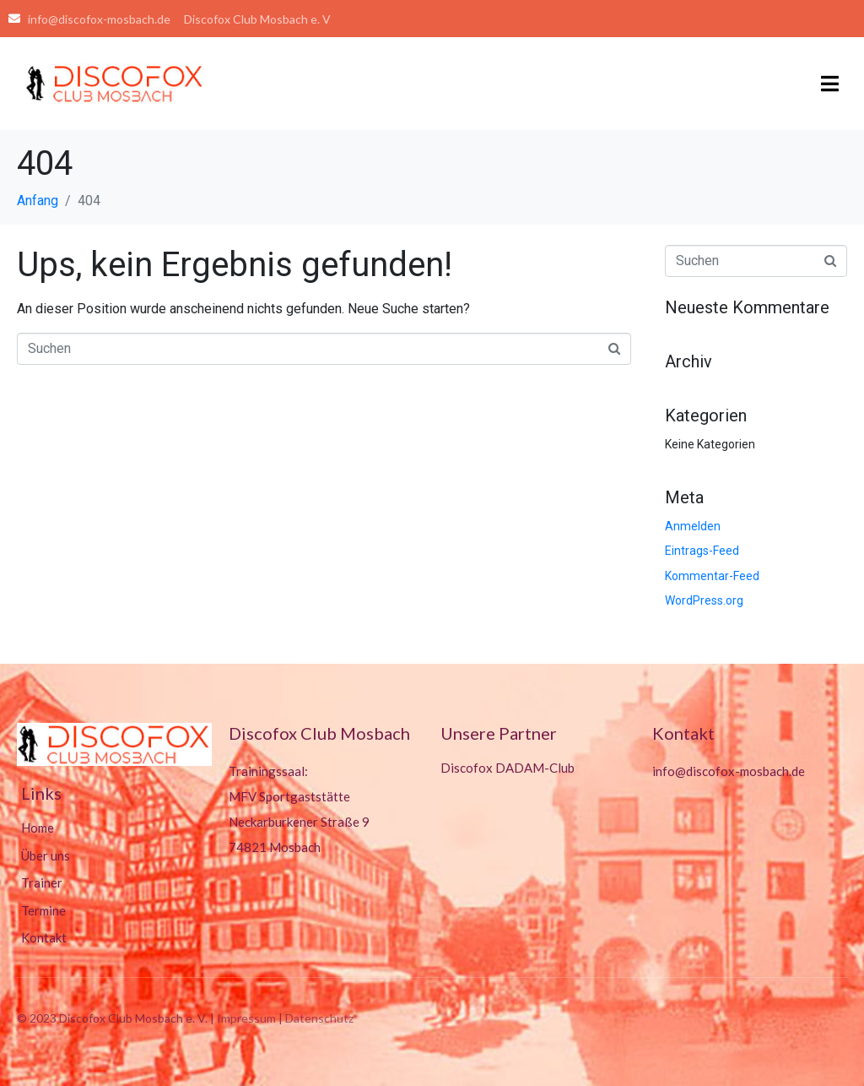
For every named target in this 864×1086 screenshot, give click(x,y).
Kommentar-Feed (712, 576)
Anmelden (693, 526)
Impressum (246, 1018)
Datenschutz (319, 1018)
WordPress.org (704, 600)
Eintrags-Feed (702, 550)
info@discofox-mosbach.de (728, 771)
